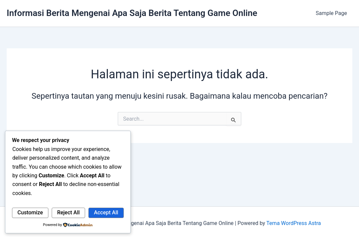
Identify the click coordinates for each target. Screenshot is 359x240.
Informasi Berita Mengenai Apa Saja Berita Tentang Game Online (132, 13)
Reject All (68, 212)
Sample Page (331, 13)
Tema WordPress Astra (293, 223)
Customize (30, 212)
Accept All (106, 212)
